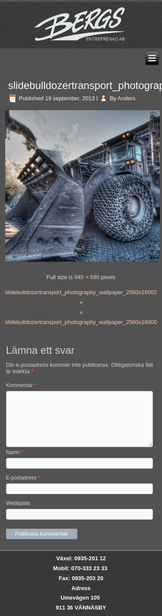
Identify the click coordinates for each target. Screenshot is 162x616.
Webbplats (18, 503)
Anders (126, 98)
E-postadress (23, 478)
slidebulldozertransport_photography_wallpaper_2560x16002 (81, 292)
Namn (14, 452)
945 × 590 (86, 277)
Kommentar (21, 385)
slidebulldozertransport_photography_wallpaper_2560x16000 (81, 322)
